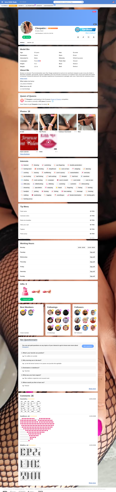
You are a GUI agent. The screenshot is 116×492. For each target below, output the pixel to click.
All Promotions (30, 5)
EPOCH (31, 488)
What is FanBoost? (90, 33)
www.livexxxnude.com (19, 488)
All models (4, 5)
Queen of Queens (56, 99)
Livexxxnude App (49, 5)
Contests (39, 5)
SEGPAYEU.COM (38, 488)
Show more (23, 78)
